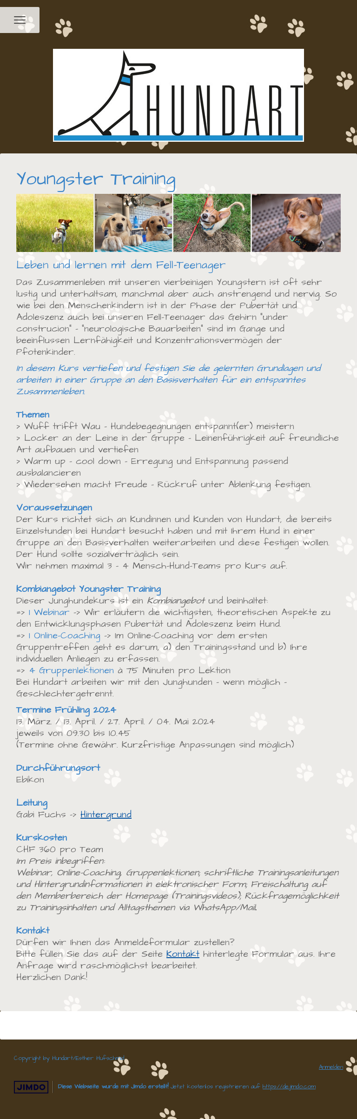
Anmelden (331, 1067)
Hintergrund (106, 814)
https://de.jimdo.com (289, 1086)
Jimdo (31, 1087)
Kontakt (182, 953)
